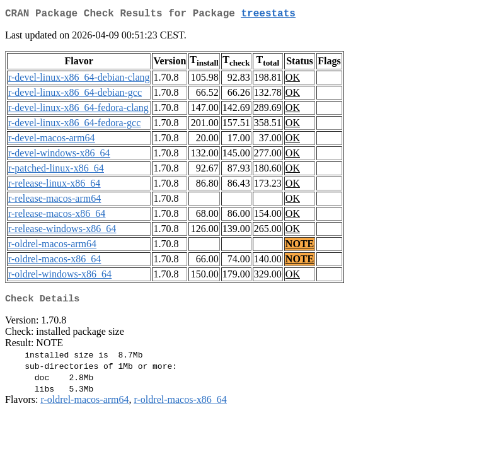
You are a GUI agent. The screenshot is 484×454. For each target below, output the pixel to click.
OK (292, 79)
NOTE (299, 246)
